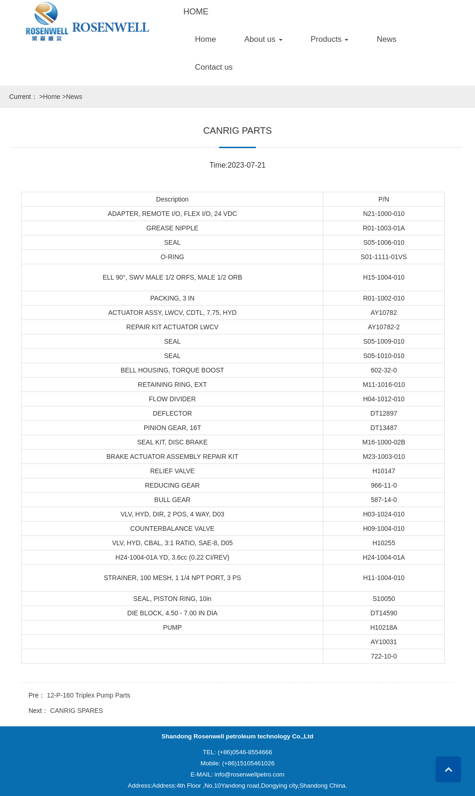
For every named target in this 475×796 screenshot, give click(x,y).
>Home (50, 96)
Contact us (213, 67)
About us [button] (263, 39)
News (387, 39)
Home (205, 39)
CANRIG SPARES (76, 710)
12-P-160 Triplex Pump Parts (88, 695)
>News (72, 96)
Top (448, 769)
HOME (195, 11)
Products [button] (330, 39)
